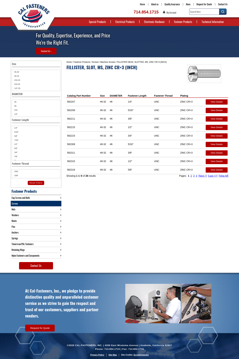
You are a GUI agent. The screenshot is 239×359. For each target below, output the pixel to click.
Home (142, 4)
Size (102, 95)
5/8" (16, 148)
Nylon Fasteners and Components (25, 255)
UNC (16, 171)
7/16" (16, 140)
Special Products (97, 22)
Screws (95, 62)
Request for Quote (204, 4)
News (188, 4)
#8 (15, 106)
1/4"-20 (17, 88)
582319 (71, 169)
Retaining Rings (18, 250)
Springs (15, 238)
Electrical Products (125, 22)
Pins (13, 226)
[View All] (223, 175)
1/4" (16, 114)
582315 (71, 161)
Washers (15, 215)
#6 (15, 102)
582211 (71, 118)
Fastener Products (183, 22)
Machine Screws (107, 62)
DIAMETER (116, 95)
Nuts (13, 209)
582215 (71, 127)
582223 (71, 135)
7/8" (16, 156)
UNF (16, 175)
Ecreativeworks (141, 355)
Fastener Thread (163, 95)
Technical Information (213, 22)
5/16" (16, 132)
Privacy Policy (97, 355)
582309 (71, 144)
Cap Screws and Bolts (21, 197)
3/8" (16, 136)
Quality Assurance (172, 4)
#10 (15, 110)
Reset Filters (36, 183)
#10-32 (17, 84)
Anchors (15, 232)
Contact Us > (46, 51)
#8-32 (16, 76)
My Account (171, 12)
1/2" (16, 144)
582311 (71, 152)
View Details (217, 102)
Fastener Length (137, 95)
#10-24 (17, 80)
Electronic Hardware (154, 22)
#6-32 (16, 72)
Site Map (112, 355)
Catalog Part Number (79, 95)
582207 (71, 101)
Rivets (14, 221)
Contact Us (222, 4)
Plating (184, 95)
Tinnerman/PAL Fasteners (22, 244)
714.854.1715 (146, 12)
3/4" (16, 152)
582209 (71, 110)
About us (154, 4)
